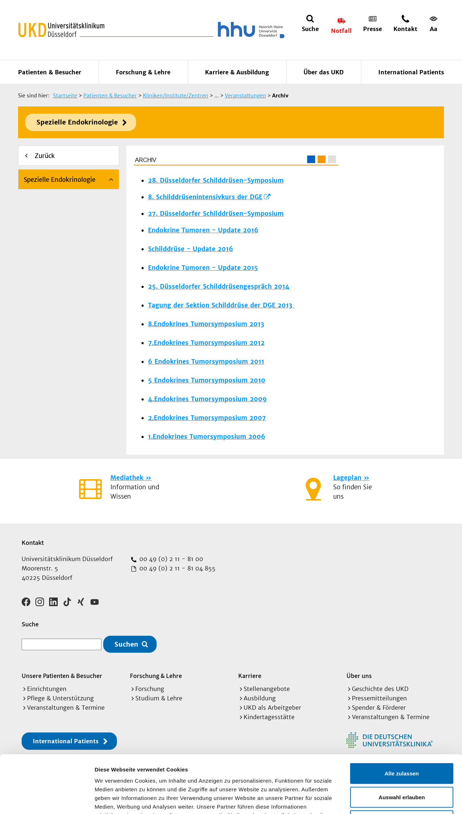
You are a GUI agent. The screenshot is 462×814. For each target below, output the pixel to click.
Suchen (126, 644)
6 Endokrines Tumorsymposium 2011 (206, 362)
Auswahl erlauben (402, 743)
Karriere (249, 675)
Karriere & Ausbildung (237, 72)
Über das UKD (324, 72)
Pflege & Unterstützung (60, 698)
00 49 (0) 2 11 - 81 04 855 (176, 568)
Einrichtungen (46, 688)
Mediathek (126, 478)
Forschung (149, 688)
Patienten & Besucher (49, 72)
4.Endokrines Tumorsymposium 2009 (207, 399)
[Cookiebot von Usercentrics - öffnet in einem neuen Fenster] (46, 800)
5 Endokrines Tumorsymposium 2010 (206, 380)
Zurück (45, 156)
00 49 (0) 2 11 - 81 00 (170, 559)
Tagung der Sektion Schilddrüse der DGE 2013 (221, 305)
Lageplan (347, 478)
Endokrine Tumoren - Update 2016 (203, 230)
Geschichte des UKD (380, 688)
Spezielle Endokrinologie (77, 122)
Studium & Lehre (158, 698)
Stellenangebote (267, 688)
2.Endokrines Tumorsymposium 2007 (207, 418)
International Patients (411, 72)
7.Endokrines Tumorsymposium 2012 (206, 343)
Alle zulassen (401, 719)
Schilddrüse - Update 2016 (190, 249)
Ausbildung (260, 698)
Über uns (359, 675)
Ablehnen (401, 766)
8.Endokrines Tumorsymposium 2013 (206, 324)
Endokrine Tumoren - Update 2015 (203, 268)
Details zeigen (384, 800)
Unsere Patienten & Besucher (62, 675)
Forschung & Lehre (143, 72)
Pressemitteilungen (379, 698)
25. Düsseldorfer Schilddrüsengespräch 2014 (218, 286)
